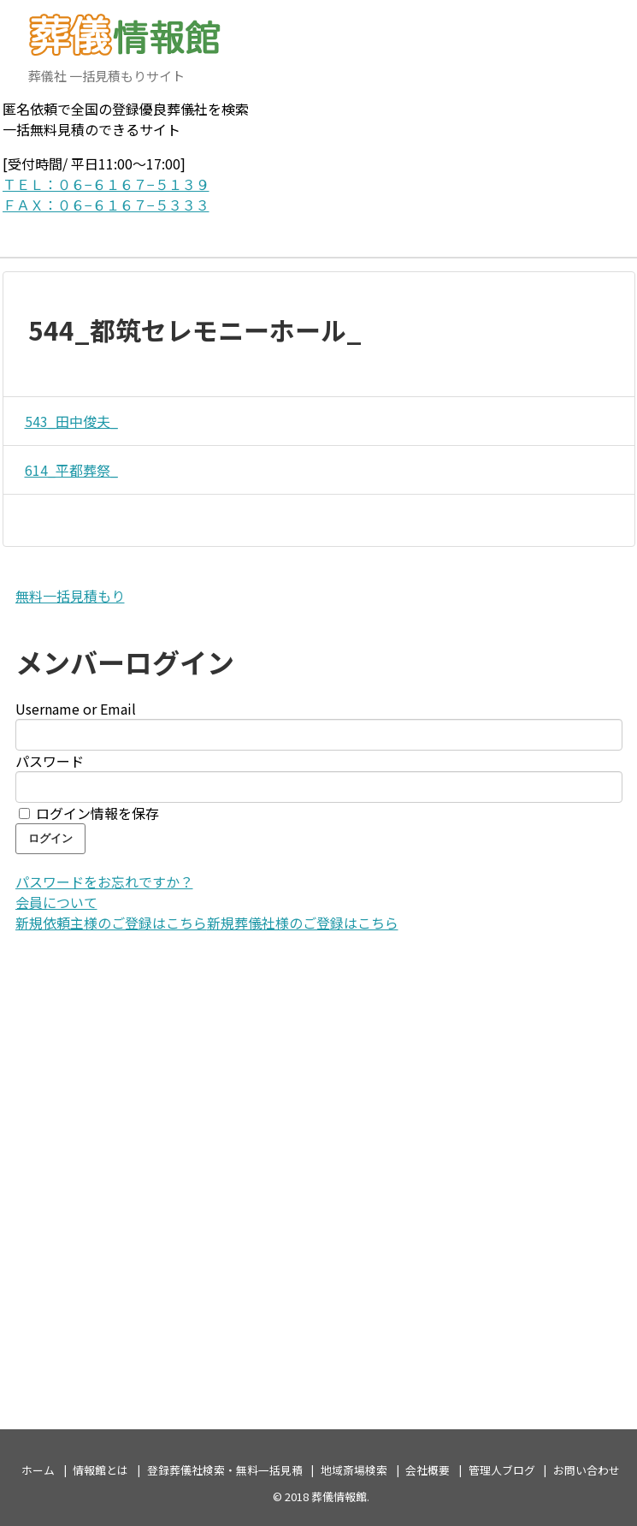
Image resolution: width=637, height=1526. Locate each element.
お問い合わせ (586, 1470)
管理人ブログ (502, 1470)
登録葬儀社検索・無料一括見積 (225, 1470)
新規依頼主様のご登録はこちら (111, 922)
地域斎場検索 (354, 1470)
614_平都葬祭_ (67, 470)
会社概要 (427, 1470)
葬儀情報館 (339, 1496)
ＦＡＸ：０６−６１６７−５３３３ (106, 204)
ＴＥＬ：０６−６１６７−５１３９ (106, 184)
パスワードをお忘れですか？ (104, 881)
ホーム (38, 1470)
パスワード (49, 761)
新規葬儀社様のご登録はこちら (302, 922)
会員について (56, 902)
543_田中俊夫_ (67, 421)
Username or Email (75, 708)
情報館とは (100, 1470)
